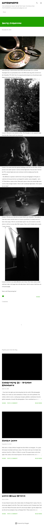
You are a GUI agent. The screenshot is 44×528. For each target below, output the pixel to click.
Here (32, 70)
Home (4, 12)
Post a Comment (12, 403)
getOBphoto (10, 3)
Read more (38, 403)
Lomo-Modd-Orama (13, 496)
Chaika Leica (9, 440)
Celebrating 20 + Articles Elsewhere (17, 384)
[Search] (37, 3)
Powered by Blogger (22, 523)
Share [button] (38, 296)
